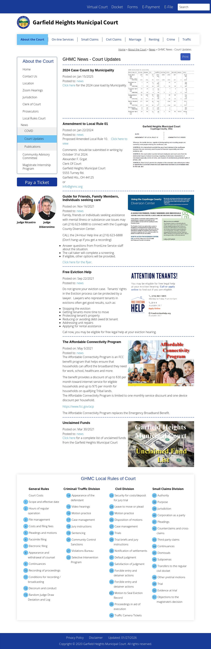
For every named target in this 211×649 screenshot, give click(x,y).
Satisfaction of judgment (126, 564)
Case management (80, 519)
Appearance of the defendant (80, 497)
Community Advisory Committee (36, 156)
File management (36, 519)
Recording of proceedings (41, 570)
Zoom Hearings (33, 90)
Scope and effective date (41, 501)
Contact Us (30, 76)
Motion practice (78, 513)
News (152, 49)
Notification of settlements (128, 550)
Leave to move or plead (126, 506)
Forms (132, 6)
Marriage (135, 39)
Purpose (160, 502)
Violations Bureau (79, 550)
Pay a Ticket (37, 182)
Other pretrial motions (168, 577)
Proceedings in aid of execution (124, 606)
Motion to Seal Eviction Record (126, 595)
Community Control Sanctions (81, 541)
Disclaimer (96, 638)
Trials (115, 533)
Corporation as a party (168, 515)
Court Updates (34, 139)
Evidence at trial (164, 590)
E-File (168, 6)
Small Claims (90, 39)
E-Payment (151, 6)
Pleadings (160, 521)
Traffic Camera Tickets (125, 615)
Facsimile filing (35, 539)
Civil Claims (113, 39)
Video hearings (78, 506)
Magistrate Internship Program (37, 166)
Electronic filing (35, 546)
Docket (117, 6)
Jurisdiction (30, 97)
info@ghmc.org (73, 187)
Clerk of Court (32, 104)
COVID (28, 131)
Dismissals (161, 552)
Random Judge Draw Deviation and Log (38, 597)
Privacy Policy (75, 638)
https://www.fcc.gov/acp (78, 406)
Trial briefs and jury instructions (123, 541)
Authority (160, 495)
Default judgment (122, 557)
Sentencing (75, 533)
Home (121, 49)
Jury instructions (79, 526)
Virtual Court (97, 6)
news (80, 81)
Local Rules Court (34, 118)
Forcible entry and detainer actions (123, 572)
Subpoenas (161, 559)
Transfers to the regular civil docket (169, 568)
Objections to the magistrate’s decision (167, 599)
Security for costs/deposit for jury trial (127, 497)
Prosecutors (31, 111)
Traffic (187, 39)
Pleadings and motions (40, 532)
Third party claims (165, 539)
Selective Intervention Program (82, 559)
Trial (157, 583)
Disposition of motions (125, 519)
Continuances (34, 564)
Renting (154, 39)
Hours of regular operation (36, 510)
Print (185, 57)
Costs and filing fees (38, 526)
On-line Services (63, 39)
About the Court (32, 39)
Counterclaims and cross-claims (170, 530)
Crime (171, 39)
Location (28, 83)
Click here (69, 85)
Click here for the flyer (77, 262)
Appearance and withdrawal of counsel (39, 554)
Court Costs (36, 495)
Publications (32, 147)
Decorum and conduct (40, 588)
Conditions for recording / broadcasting (42, 579)
